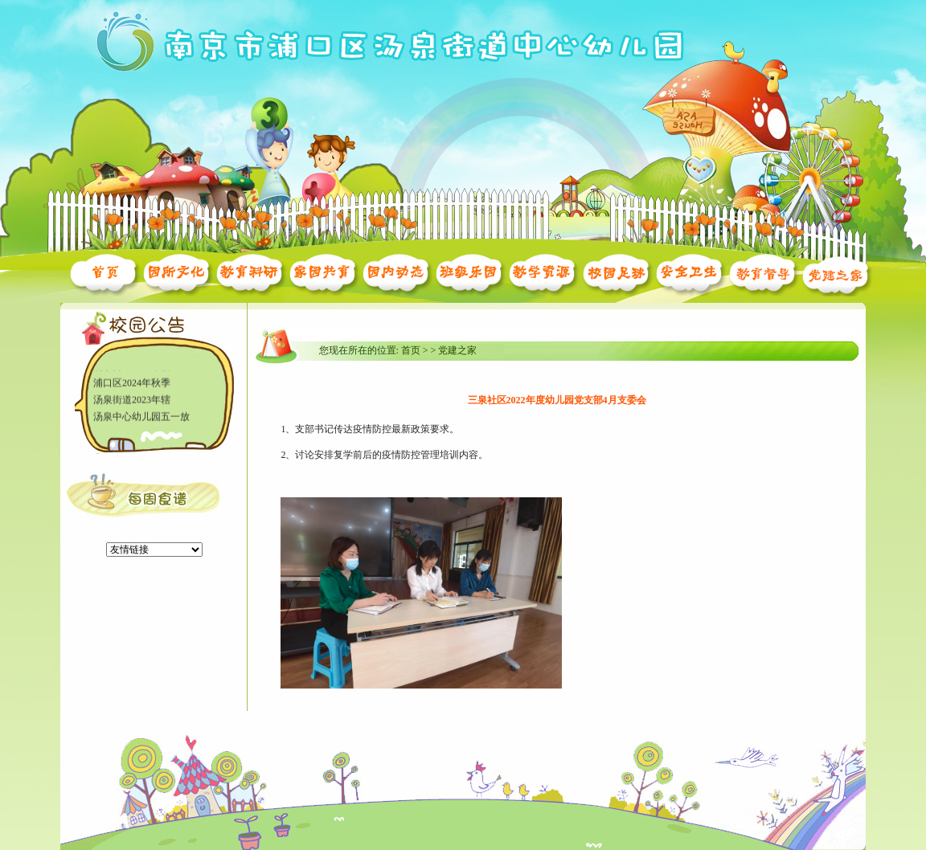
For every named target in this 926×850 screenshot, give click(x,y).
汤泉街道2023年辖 (131, 400)
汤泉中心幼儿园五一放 (141, 417)
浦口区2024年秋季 (131, 383)
